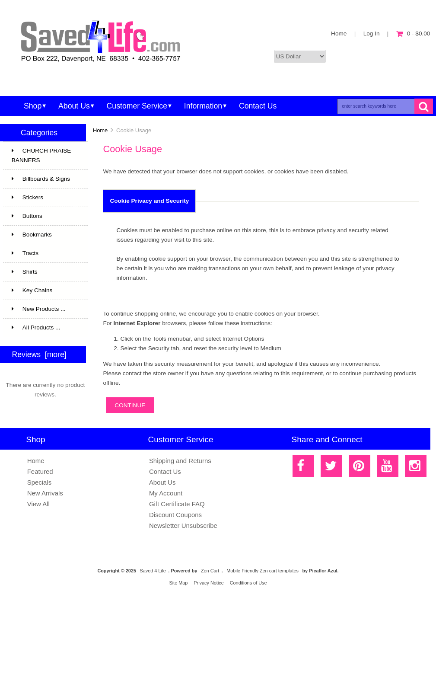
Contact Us (258, 106)
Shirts (44, 272)
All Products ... (36, 327)
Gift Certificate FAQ (177, 504)
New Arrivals (45, 493)
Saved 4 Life (152, 570)
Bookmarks (32, 234)
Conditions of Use (248, 582)
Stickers (44, 200)
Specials (39, 482)
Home (339, 33)
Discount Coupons (175, 514)
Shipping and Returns (180, 460)
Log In (371, 33)
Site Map (178, 582)
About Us (74, 106)
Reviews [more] (39, 354)
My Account (165, 493)
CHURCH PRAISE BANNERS (44, 156)
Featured (40, 471)
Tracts (44, 253)
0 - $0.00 (413, 33)
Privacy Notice (209, 582)
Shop (32, 106)
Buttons (27, 216)
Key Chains (44, 290)
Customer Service (137, 106)
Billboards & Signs (44, 182)
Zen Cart (210, 570)
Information (203, 106)
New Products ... (39, 309)
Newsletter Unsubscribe (183, 525)
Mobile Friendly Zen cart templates (262, 570)
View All (38, 504)
